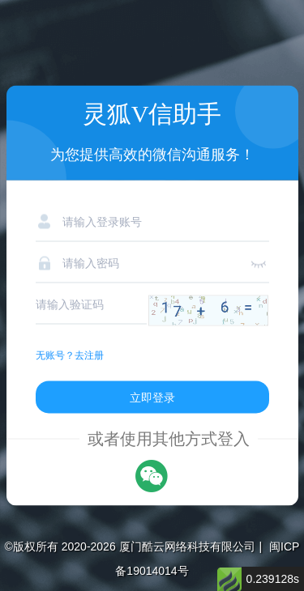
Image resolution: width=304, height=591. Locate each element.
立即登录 (152, 397)
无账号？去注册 (70, 355)
